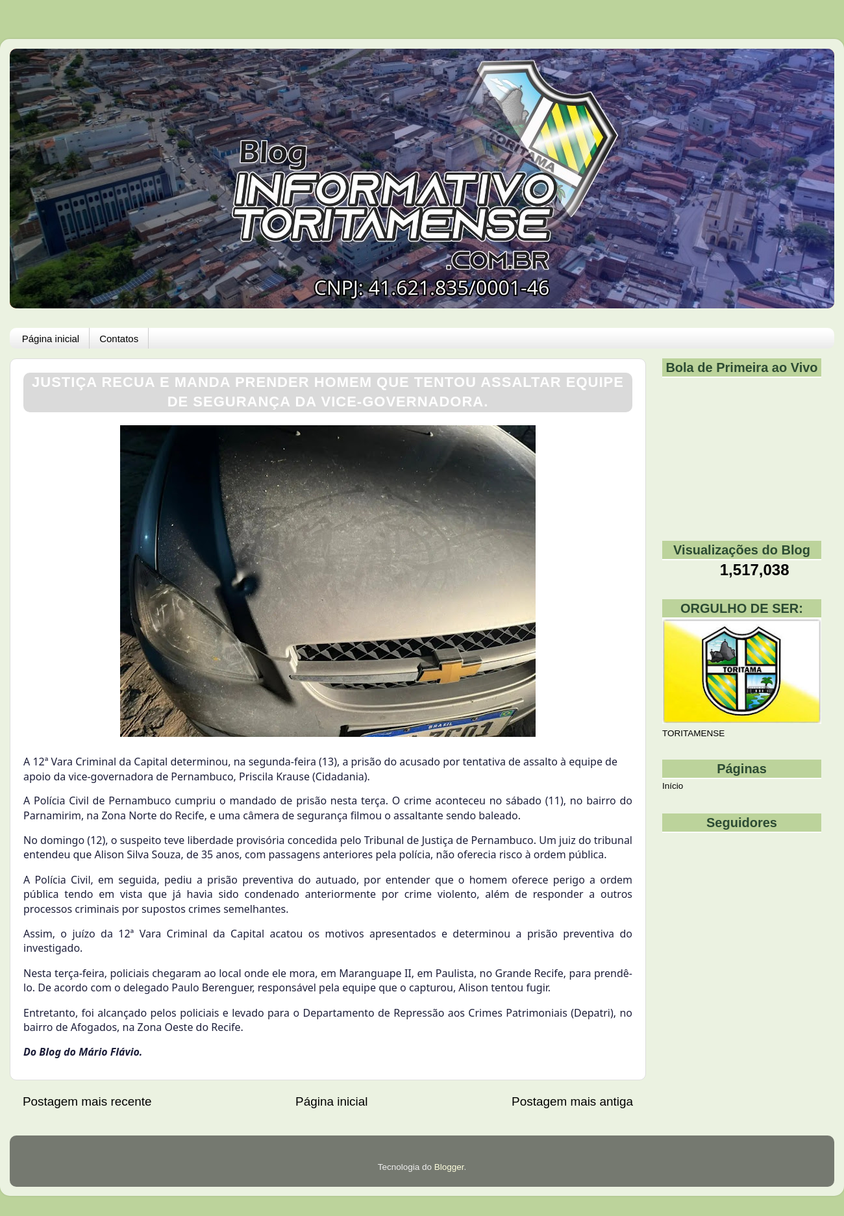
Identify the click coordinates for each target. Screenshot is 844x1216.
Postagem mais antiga (572, 1101)
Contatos (118, 338)
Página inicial (50, 338)
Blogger (449, 1167)
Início (672, 786)
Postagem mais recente (87, 1101)
